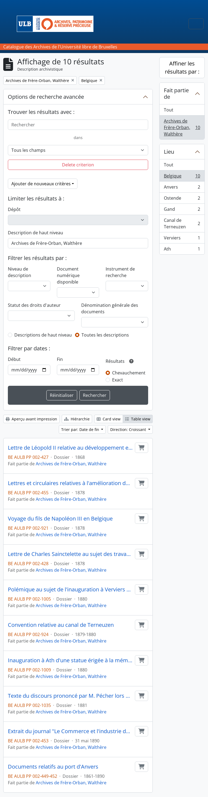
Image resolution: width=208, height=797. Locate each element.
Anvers (182, 188)
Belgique (182, 177)
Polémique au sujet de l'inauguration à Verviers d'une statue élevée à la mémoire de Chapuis (70, 589)
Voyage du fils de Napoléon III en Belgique (60, 518)
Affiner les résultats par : (182, 67)
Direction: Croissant (128, 429)
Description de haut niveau (35, 233)
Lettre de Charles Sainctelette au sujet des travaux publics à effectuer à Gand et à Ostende (70, 554)
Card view (109, 418)
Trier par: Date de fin (80, 429)
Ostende (182, 199)
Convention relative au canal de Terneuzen (61, 625)
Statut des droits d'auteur (34, 305)
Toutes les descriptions (105, 335)
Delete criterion (78, 165)
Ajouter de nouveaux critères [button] (41, 184)
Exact (117, 380)
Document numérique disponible (68, 275)
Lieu (169, 151)
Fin (60, 359)
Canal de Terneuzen (182, 223)
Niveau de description (19, 272)
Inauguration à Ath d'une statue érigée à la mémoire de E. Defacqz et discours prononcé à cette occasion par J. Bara (70, 660)
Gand (182, 210)
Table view (137, 418)
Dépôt (14, 209)
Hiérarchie (77, 418)
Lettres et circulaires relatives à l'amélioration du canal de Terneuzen (70, 483)
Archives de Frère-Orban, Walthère (71, 464)
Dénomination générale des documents (109, 308)
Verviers (182, 239)
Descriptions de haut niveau (43, 335)
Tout (168, 110)
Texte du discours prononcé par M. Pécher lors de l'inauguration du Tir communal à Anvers (70, 696)
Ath (182, 250)
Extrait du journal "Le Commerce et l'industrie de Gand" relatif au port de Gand (70, 731)
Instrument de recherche (120, 272)
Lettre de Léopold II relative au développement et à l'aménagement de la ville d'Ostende (70, 447)
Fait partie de (176, 93)
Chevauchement (128, 373)
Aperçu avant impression (31, 418)
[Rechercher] (78, 125)
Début (14, 359)
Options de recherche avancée (46, 96)
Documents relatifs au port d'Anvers (53, 766)
